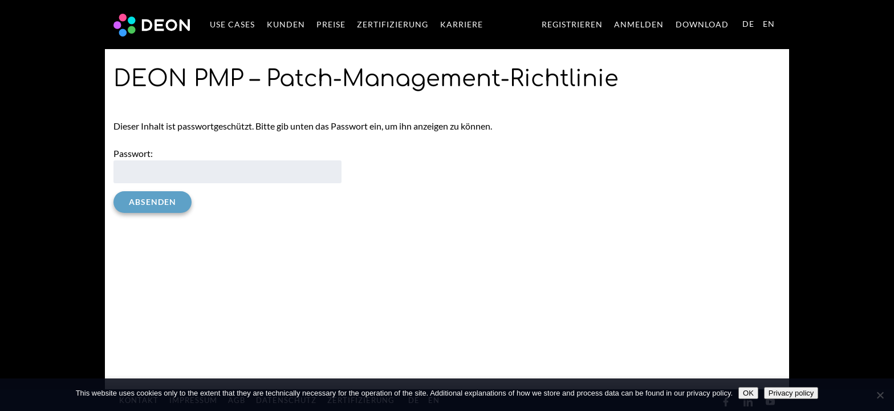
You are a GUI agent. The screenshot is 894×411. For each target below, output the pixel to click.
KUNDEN (286, 24)
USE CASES (232, 24)
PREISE (331, 24)
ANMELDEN (639, 24)
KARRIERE (461, 24)
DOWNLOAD (702, 24)
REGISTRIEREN (572, 24)
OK (748, 393)
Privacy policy (791, 393)
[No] (879, 395)
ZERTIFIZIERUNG (392, 24)
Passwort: (227, 165)
